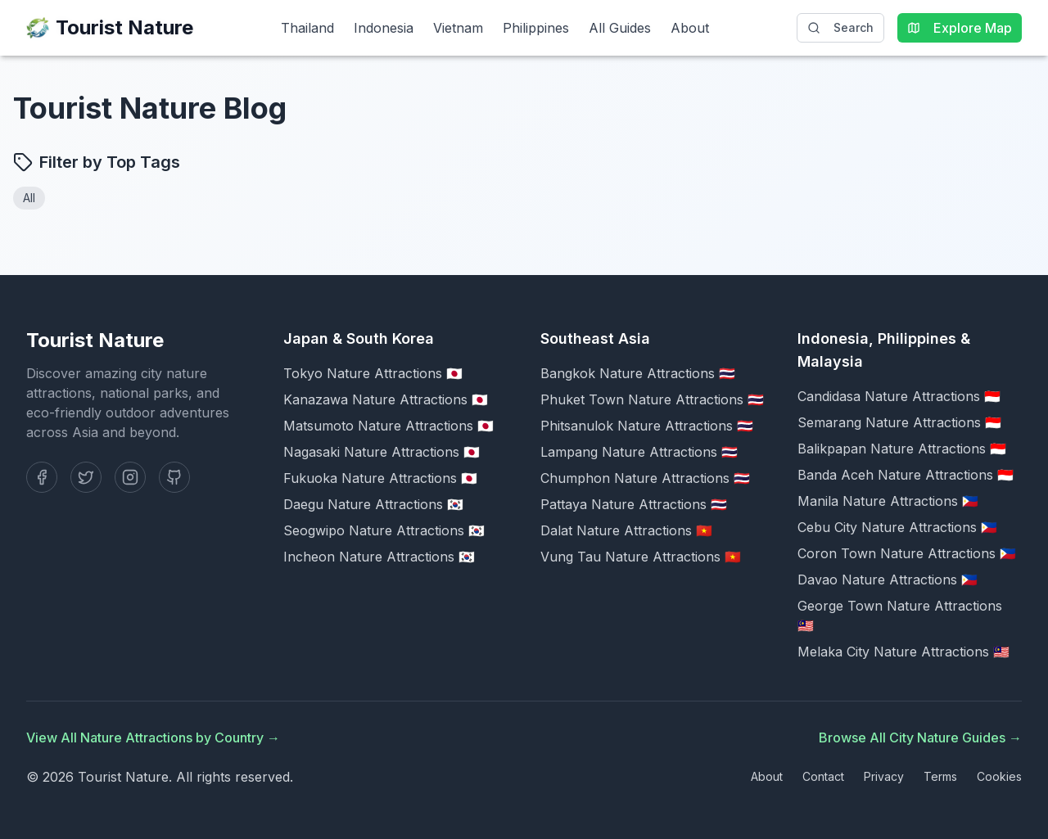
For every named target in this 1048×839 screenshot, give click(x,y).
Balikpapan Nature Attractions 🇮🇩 (901, 448)
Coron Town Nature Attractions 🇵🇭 (906, 553)
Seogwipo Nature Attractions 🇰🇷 (384, 530)
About (690, 28)
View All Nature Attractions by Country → (153, 737)
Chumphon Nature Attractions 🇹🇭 (645, 478)
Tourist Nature (109, 27)
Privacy (884, 776)
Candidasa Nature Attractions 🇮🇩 (899, 396)
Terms (940, 776)
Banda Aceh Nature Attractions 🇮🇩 (905, 475)
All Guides (620, 28)
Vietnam (458, 28)
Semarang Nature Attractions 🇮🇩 (899, 422)
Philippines (536, 28)
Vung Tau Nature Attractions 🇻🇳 (640, 556)
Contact (823, 776)
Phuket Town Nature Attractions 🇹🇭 (652, 399)
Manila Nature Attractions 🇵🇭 (887, 501)
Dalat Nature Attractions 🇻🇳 (626, 530)
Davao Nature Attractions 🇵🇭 (887, 579)
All (29, 198)
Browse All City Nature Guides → (920, 737)
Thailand (307, 28)
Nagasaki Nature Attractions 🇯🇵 (381, 452)
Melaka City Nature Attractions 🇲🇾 (903, 651)
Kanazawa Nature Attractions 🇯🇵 (385, 399)
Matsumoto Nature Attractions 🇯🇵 (388, 425)
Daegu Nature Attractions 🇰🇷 (373, 504)
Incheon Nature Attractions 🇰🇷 (379, 556)
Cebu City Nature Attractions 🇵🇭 (897, 527)
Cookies (999, 776)
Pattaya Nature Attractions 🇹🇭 (633, 504)
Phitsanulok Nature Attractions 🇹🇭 (646, 425)
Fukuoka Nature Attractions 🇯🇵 (380, 478)
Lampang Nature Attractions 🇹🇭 (639, 452)
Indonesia (383, 28)
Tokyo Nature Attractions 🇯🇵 (373, 373)
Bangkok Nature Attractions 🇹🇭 (637, 373)
